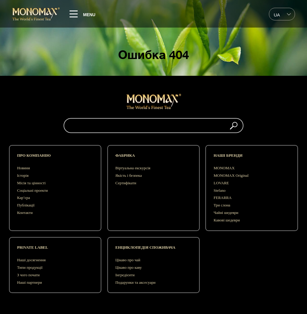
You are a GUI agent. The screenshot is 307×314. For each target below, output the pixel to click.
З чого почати (28, 275)
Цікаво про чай (127, 260)
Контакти (25, 212)
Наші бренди (227, 155)
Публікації (25, 205)
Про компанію (34, 155)
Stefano (219, 190)
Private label (32, 247)
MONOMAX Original (231, 175)
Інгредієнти (125, 275)
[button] (233, 125)
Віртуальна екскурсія (133, 168)
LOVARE (221, 183)
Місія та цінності (31, 183)
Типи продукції (30, 267)
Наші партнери (29, 282)
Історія (22, 175)
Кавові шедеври (226, 220)
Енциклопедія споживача (145, 247)
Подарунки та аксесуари (135, 282)
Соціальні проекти (32, 190)
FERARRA (222, 197)
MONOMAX (223, 168)
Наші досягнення (31, 260)
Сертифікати (125, 183)
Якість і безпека (128, 175)
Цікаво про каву (128, 267)
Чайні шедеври (225, 212)
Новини (23, 168)
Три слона (221, 205)
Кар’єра (23, 197)
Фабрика (125, 155)
